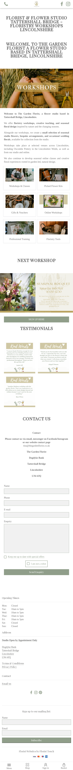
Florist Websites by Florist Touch (36, 751)
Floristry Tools (53, 239)
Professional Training (19, 239)
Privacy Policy (9, 666)
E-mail (7, 509)
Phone (7, 497)
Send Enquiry (36, 572)
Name (7, 486)
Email (5, 728)
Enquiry (8, 521)
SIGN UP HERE (36, 319)
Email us (6, 683)
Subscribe (36, 740)
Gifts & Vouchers (19, 212)
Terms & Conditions (13, 663)
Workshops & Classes (19, 186)
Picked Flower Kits (53, 186)
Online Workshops (53, 212)
